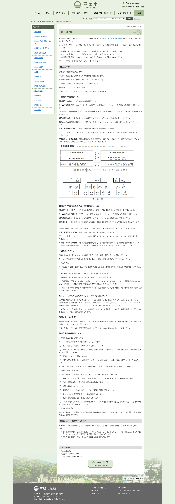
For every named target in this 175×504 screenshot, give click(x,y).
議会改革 (38, 77)
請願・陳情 (39, 58)
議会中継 (38, 32)
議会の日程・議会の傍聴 (55, 21)
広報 (36, 72)
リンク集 (38, 110)
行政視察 (38, 100)
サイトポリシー (124, 488)
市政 (38, 21)
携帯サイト (95, 493)
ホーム (33, 21)
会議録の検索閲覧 (41, 36)
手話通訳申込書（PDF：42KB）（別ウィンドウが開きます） (87, 273)
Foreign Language (132, 3)
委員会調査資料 (40, 62)
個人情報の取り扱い (125, 493)
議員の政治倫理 (40, 86)
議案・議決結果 (40, 53)
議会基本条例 (39, 81)
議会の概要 (39, 67)
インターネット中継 (115, 38)
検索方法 (137, 19)
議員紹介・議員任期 (42, 48)
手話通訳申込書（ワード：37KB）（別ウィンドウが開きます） (88, 277)
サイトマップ (96, 491)
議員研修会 (39, 105)
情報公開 (38, 95)
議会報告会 (39, 91)
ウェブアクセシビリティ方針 (129, 491)
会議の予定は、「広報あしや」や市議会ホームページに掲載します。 (84, 91)
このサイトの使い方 (98, 488)
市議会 (43, 21)
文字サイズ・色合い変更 (135, 7)
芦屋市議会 (37, 27)
